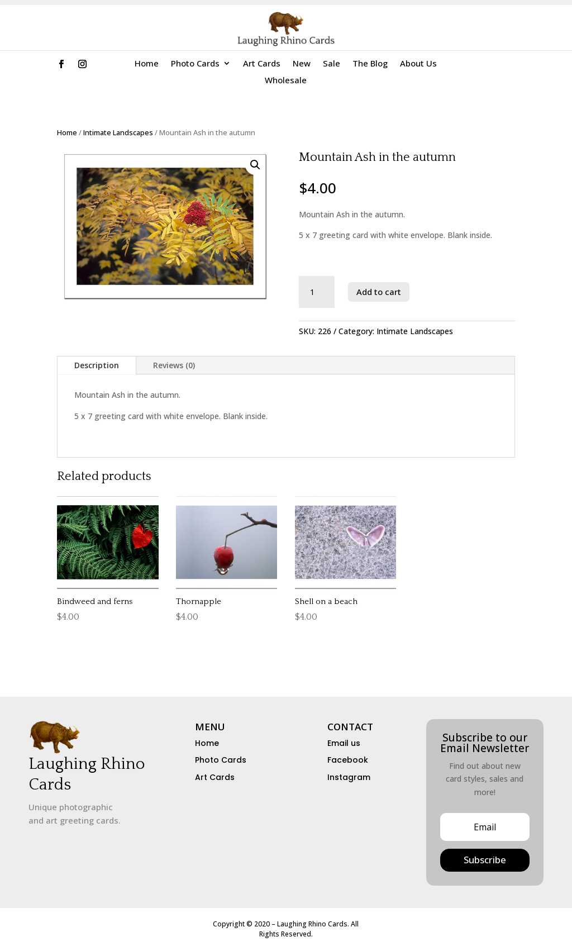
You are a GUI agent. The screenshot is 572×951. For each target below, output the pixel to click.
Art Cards (261, 64)
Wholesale (286, 80)
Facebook (347, 759)
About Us (418, 64)
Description (96, 365)
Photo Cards (195, 64)
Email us (343, 743)
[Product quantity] (317, 292)
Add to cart (378, 291)
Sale (331, 64)
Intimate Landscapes (118, 132)
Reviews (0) (174, 365)
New (302, 64)
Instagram (348, 777)
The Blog (370, 64)
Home (147, 64)
